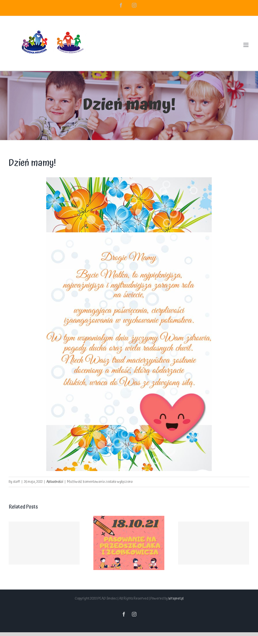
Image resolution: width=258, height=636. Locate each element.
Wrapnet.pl (176, 599)
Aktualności (54, 482)
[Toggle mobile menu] (246, 45)
